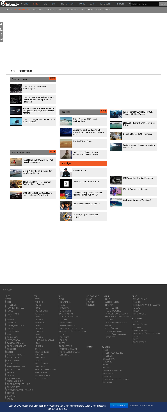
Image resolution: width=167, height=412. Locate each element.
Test (7, 10)
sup (54, 4)
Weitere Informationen (141, 406)
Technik (71, 10)
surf (92, 4)
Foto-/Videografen (34, 152)
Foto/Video (21, 10)
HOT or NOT (67, 4)
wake (82, 4)
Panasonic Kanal (34, 78)
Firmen (120, 4)
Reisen (37, 10)
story (24, 4)
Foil (45, 4)
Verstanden (119, 406)
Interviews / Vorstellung (96, 10)
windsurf (105, 4)
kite (35, 4)
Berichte (84, 111)
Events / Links (54, 10)
